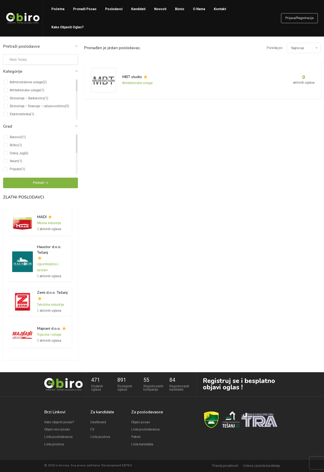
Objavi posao (140, 422)
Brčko (14, 145)
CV (92, 429)
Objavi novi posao (57, 429)
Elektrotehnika (20, 114)
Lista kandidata (142, 444)
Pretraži (40, 183)
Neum (14, 161)
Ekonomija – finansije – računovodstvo (37, 106)
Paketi (136, 437)
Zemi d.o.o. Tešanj (52, 292)
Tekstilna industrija (50, 305)
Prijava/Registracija (299, 18)
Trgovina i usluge (49, 334)
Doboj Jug (17, 153)
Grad (40, 126)
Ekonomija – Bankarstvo (27, 98)
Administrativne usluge (26, 82)
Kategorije (40, 71)
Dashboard (98, 422)
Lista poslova (54, 444)
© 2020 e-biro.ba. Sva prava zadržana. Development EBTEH (88, 465)
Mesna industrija (49, 223)
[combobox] (304, 48)
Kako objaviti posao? (59, 422)
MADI (41, 216)
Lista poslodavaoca (58, 437)
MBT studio (132, 76)
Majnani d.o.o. (49, 328)
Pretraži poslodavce (40, 46)
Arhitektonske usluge (25, 90)
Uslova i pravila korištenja (261, 466)
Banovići (16, 137)
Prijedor (15, 169)
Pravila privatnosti (225, 466)
